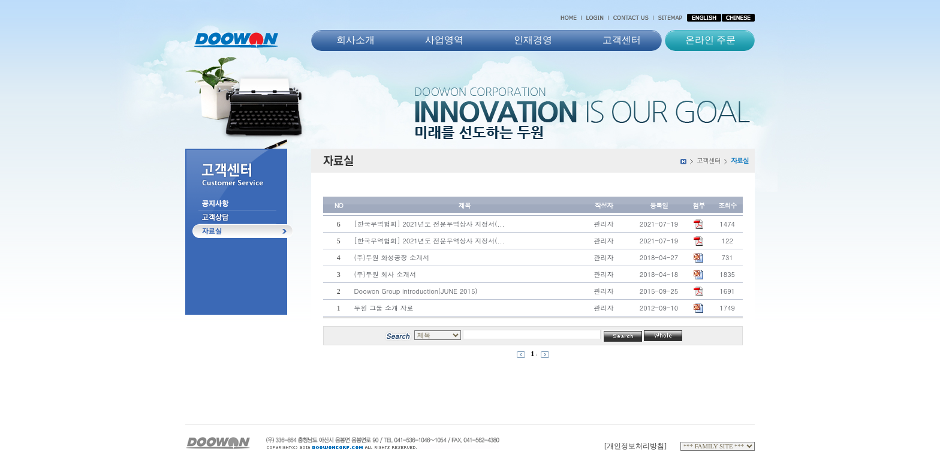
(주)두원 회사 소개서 (385, 274)
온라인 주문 (710, 40)
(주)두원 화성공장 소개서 (392, 257)
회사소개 (355, 40)
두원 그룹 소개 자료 (384, 307)
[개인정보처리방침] (635, 446)
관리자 (603, 223)
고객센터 (621, 40)
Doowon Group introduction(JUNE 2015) (416, 291)
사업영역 (444, 40)
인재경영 (533, 40)
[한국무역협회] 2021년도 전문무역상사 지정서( (429, 223)
